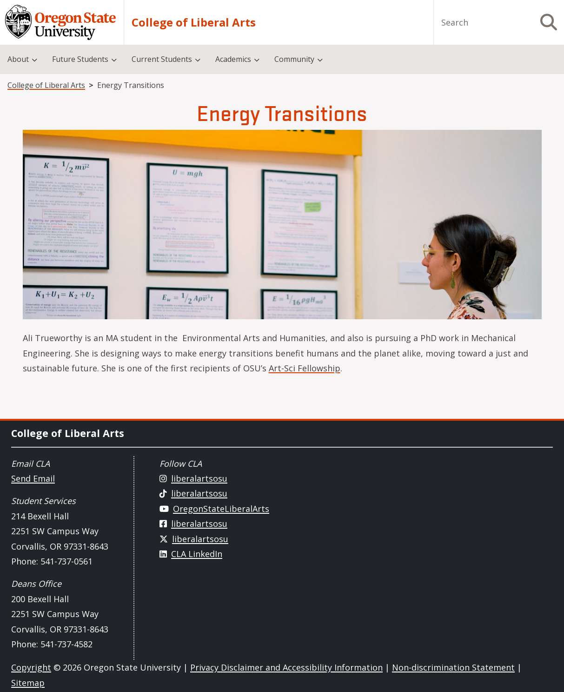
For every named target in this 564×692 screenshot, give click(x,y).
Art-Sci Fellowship (304, 368)
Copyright (31, 667)
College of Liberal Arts (194, 22)
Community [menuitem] (294, 59)
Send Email (33, 478)
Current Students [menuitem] (162, 59)
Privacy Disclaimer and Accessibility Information (286, 667)
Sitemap (28, 682)
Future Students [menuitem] (80, 59)
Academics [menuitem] (233, 59)
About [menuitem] (18, 59)
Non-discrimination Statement (453, 667)
